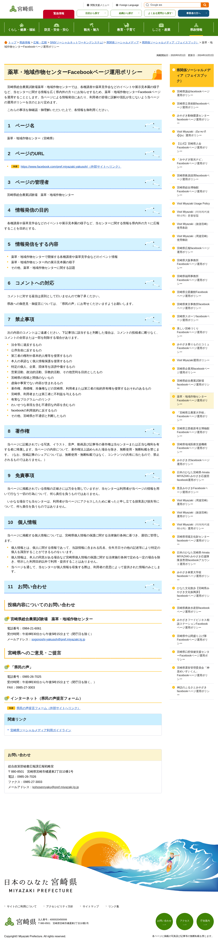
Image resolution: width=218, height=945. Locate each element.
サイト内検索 (146, 5)
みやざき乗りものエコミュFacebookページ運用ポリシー (193, 348)
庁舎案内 (205, 920)
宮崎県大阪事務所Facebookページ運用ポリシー (192, 264)
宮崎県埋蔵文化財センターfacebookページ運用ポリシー (193, 540)
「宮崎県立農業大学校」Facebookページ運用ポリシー (192, 416)
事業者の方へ (193, 13)
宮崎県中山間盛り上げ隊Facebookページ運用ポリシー (192, 640)
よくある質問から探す (160, 13)
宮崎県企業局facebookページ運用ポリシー (193, 370)
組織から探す (126, 13)
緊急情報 (58, 13)
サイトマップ (91, 906)
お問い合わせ (164, 920)
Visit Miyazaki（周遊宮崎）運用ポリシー (193, 502)
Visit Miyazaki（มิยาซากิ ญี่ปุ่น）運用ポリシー (191, 133)
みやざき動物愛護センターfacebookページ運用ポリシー (193, 119)
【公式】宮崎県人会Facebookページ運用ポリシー (192, 147)
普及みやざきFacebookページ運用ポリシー (192, 490)
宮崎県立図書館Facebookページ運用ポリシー (192, 294)
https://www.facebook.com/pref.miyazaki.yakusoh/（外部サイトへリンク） (71, 166)
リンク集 (113, 906)
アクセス (184, 920)
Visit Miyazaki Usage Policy (193, 203)
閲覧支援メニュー (99, 5)
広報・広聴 (40, 42)
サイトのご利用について (22, 906)
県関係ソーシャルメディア (122, 42)
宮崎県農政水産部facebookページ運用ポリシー (193, 609)
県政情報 (24, 42)
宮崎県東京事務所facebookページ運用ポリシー (193, 306)
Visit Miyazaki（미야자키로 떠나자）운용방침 (193, 213)
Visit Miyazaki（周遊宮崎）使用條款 (193, 238)
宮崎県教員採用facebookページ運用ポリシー (193, 177)
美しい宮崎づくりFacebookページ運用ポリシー (192, 332)
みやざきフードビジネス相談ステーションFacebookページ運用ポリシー (193, 623)
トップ (12, 42)
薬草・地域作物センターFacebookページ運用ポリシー (192, 400)
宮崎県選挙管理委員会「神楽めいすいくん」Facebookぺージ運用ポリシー (193, 673)
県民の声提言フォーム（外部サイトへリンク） (48, 708)
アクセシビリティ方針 (59, 906)
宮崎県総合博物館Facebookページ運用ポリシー (192, 191)
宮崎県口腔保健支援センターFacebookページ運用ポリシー (193, 655)
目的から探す (92, 13)
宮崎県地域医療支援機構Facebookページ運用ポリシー (192, 448)
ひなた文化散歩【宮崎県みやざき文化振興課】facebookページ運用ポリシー (193, 594)
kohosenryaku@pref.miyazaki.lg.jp (55, 787)
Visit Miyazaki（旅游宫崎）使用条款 (193, 226)
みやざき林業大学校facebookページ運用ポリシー (193, 576)
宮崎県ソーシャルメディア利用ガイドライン (40, 730)
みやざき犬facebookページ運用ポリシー (193, 462)
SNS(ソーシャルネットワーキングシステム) (76, 42)
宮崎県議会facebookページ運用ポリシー (193, 93)
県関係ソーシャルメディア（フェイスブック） (170, 42)
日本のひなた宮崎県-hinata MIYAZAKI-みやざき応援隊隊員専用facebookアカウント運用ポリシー (193, 558)
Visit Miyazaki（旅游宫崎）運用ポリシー (193, 514)
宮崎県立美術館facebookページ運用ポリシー (193, 105)
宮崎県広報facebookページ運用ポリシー (193, 250)
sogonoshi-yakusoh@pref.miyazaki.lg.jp (58, 639)
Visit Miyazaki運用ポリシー (193, 360)
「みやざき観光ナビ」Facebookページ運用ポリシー (192, 163)
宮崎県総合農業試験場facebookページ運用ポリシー (193, 384)
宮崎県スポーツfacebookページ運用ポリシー (193, 318)
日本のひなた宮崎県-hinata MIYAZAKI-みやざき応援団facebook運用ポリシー (193, 476)
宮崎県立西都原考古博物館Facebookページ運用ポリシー (193, 432)
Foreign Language (129, 5)
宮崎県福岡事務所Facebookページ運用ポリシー (192, 280)
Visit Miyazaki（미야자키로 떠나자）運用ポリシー (193, 526)
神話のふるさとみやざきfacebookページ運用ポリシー (193, 691)
